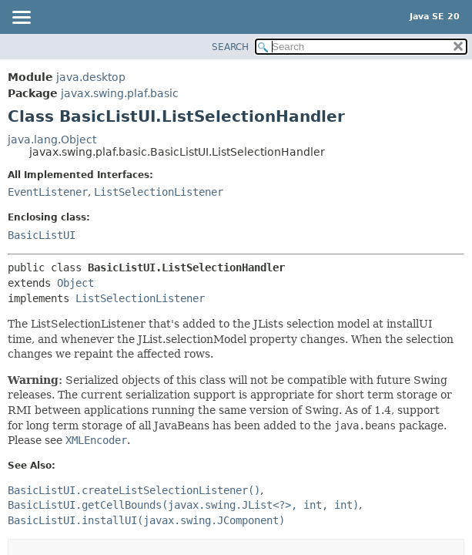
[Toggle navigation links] (21, 18)
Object (75, 283)
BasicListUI (41, 235)
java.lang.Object (52, 139)
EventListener (48, 192)
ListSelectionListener (158, 192)
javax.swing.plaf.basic (120, 93)
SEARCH (230, 47)
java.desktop (91, 77)
